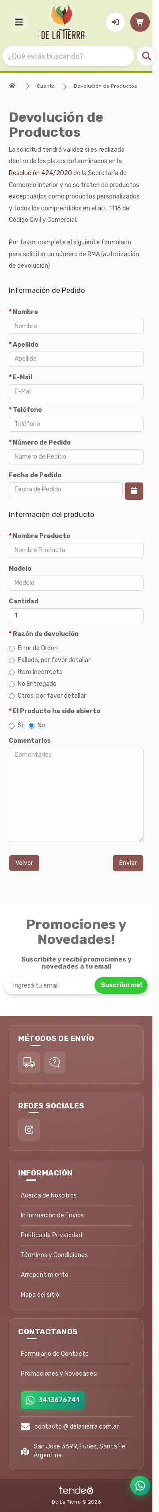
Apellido (25, 344)
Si (16, 725)
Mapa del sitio (40, 1295)
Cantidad (23, 601)
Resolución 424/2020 (40, 173)
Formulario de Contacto (55, 1354)
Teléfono (27, 410)
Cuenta (46, 86)
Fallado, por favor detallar (50, 660)
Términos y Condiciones (54, 1255)
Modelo (20, 569)
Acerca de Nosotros (49, 1195)
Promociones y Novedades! (59, 1373)
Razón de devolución (46, 634)
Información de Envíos (52, 1215)
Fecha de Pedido (35, 475)
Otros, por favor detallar (47, 696)
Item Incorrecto (36, 672)
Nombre (25, 312)
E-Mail (22, 377)
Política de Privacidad (51, 1235)
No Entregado (33, 684)
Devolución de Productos (105, 86)
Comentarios (30, 741)
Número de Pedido (42, 442)
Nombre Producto (41, 536)
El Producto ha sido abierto (56, 711)
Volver (24, 863)
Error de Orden (33, 648)
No (37, 725)
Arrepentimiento (44, 1275)
